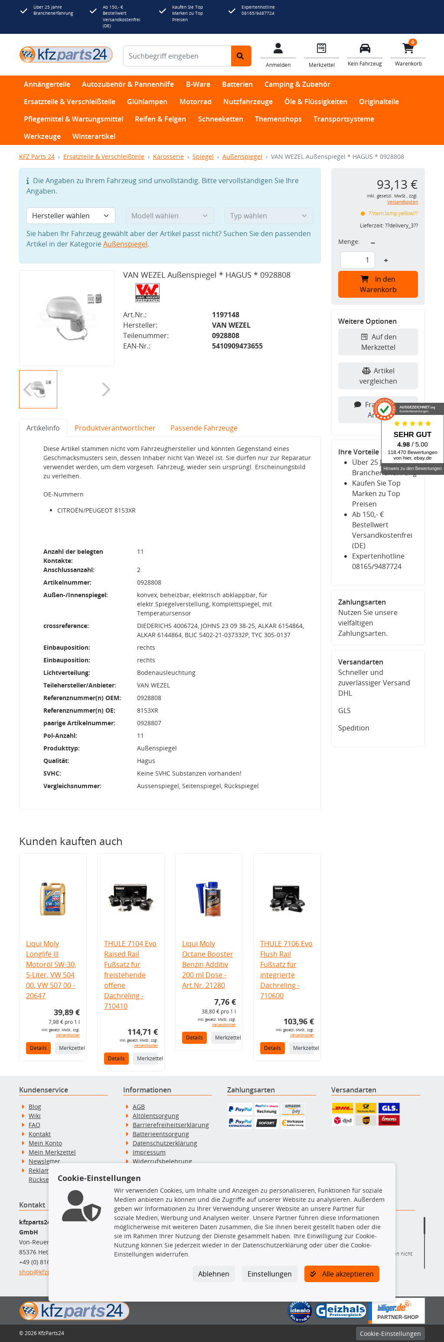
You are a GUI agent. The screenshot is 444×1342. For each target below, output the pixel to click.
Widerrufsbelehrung (162, 1161)
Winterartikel (93, 136)
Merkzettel (69, 1048)
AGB (139, 1106)
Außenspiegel (242, 156)
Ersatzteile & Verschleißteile (69, 101)
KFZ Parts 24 (37, 156)
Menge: (349, 241)
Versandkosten (68, 1035)
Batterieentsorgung (161, 1134)
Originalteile (379, 101)
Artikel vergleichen (378, 376)
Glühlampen (147, 101)
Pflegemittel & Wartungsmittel (73, 119)
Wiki (35, 1116)
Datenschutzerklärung (165, 1143)
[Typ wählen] (269, 215)
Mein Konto (45, 1143)
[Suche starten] (241, 56)
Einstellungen (270, 1274)
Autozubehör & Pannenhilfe (128, 84)
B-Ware (198, 84)
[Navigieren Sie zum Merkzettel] (321, 54)
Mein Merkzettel (52, 1152)
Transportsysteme (343, 119)
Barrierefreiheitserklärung (171, 1125)
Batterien (237, 84)
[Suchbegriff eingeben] (177, 56)
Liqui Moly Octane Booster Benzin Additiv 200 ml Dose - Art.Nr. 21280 (207, 964)
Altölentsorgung (156, 1116)
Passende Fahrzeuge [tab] (204, 428)
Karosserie (168, 156)
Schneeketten (220, 119)
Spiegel (203, 156)
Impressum (149, 1152)
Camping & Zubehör (297, 84)
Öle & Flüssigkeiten (315, 101)
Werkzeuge (42, 136)
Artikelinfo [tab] (43, 428)
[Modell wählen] (170, 215)
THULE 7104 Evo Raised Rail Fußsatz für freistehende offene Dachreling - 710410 (130, 975)
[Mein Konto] (278, 54)
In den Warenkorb (378, 284)
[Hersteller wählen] (70, 215)
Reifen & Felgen (160, 119)
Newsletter (44, 1161)
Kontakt (40, 1134)
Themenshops (278, 119)
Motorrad (196, 101)
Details (38, 1048)
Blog (35, 1106)
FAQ (34, 1125)
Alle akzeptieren (342, 1274)
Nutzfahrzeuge (248, 101)
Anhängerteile (47, 84)
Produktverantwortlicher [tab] (115, 428)
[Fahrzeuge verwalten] (365, 54)
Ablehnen (213, 1274)
